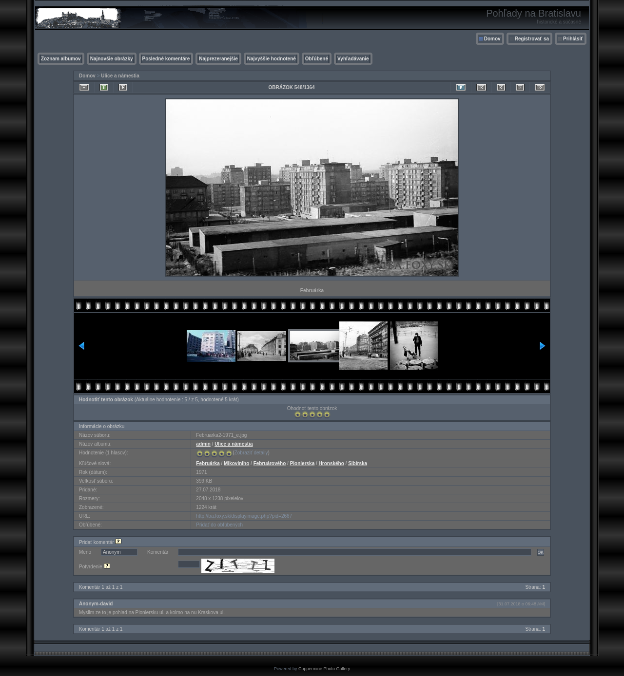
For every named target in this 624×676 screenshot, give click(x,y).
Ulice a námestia (120, 75)
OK (541, 552)
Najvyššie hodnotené (271, 58)
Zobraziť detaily (251, 452)
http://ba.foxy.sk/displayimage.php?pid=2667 (244, 516)
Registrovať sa (532, 38)
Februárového (270, 463)
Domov (492, 38)
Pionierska (302, 463)
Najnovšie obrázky (111, 58)
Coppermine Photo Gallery (324, 668)
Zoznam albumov (61, 58)
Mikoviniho (236, 463)
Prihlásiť (573, 38)
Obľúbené (316, 58)
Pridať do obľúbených (219, 524)
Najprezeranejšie (218, 58)
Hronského (331, 463)
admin (203, 444)
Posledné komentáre (166, 58)
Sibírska (357, 463)
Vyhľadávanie (353, 58)
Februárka (207, 463)
